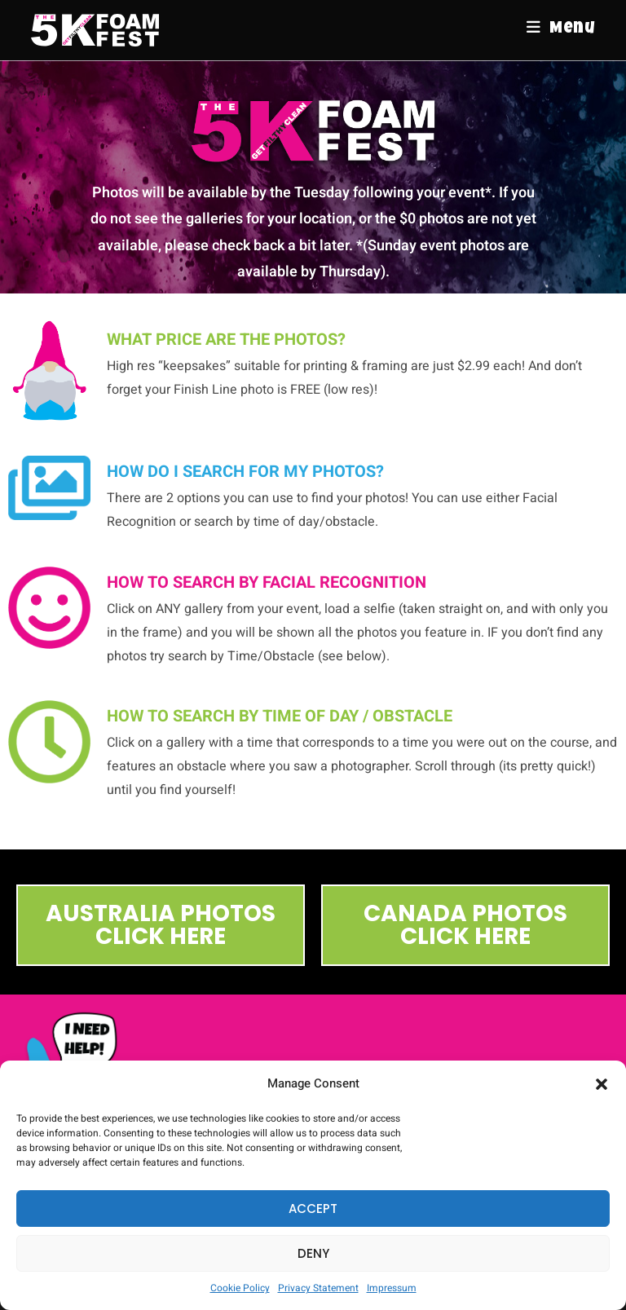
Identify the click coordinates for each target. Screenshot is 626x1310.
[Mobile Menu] (561, 29)
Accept (313, 1208)
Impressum (392, 1288)
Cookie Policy (240, 1288)
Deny (313, 1253)
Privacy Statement (318, 1288)
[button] (601, 1084)
